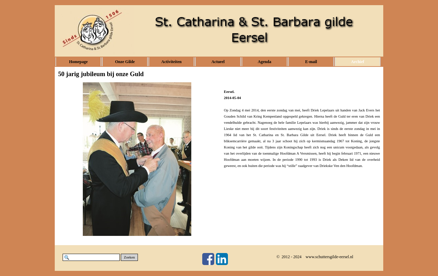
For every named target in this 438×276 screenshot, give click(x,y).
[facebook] (208, 259)
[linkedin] (222, 259)
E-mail (311, 61)
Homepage (78, 61)
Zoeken (129, 257)
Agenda (264, 61)
